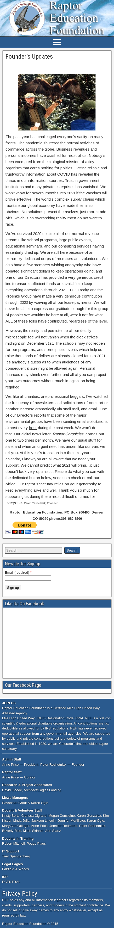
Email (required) (18, 572)
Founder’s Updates (29, 56)
